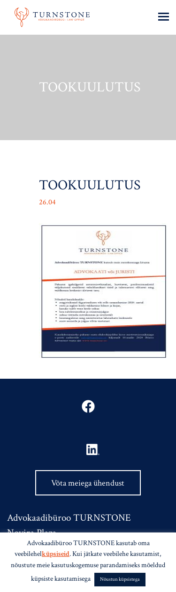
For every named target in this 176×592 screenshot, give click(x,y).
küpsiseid (55, 553)
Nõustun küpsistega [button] (120, 579)
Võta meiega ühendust (87, 483)
